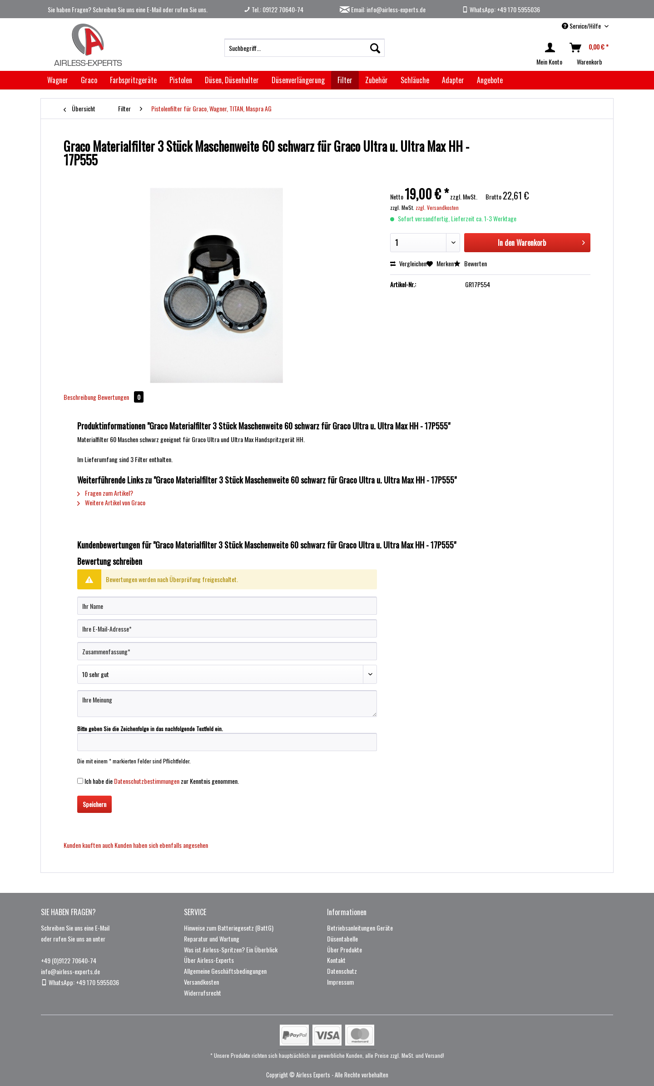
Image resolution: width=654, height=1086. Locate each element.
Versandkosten (201, 981)
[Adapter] (453, 80)
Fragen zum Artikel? (105, 493)
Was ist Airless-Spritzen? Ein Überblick (230, 949)
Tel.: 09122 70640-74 (273, 9)
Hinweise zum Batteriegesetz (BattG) (228, 927)
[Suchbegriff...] (304, 48)
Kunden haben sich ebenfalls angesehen (161, 845)
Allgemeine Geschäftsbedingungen (225, 971)
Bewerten (470, 263)
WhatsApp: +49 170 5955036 (501, 9)
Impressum (340, 981)
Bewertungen (121, 397)
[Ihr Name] (227, 606)
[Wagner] (57, 80)
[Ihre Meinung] (227, 703)
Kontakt (336, 960)
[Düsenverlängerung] (298, 80)
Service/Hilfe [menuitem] (582, 25)
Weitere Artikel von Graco (111, 502)
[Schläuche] (415, 80)
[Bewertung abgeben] (227, 674)
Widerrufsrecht (202, 992)
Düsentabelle (342, 938)
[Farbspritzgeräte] (133, 80)
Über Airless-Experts (209, 960)
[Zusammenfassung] (227, 651)
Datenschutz (342, 971)
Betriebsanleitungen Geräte (360, 927)
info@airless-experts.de (70, 971)
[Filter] (345, 80)
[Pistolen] (180, 80)
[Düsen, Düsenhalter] (231, 80)
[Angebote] (490, 80)
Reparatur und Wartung (211, 938)
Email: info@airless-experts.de (383, 9)
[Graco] (89, 80)
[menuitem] (304, 48)
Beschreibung (80, 397)
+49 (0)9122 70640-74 (68, 960)
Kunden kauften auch (88, 845)
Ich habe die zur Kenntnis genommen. (161, 781)
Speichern (94, 804)
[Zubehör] (376, 80)
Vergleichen (408, 263)
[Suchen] (375, 48)
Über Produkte (344, 949)
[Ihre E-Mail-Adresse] (227, 628)
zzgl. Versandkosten (437, 207)
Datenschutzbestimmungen (146, 781)
